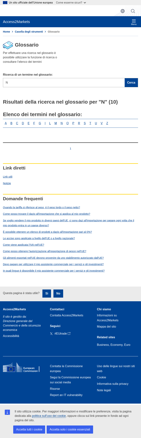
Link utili (7, 176)
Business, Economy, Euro (113, 344)
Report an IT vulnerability (66, 395)
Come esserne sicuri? (71, 2)
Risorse (55, 388)
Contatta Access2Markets (66, 315)
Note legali (104, 390)
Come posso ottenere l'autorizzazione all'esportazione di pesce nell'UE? (44, 251)
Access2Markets (14, 309)
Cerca (133, 11)
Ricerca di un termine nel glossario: (28, 74)
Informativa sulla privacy (113, 383)
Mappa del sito (106, 326)
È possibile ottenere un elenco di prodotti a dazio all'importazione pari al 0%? (47, 231)
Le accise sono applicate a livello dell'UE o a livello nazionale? (39, 238)
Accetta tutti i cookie (29, 429)
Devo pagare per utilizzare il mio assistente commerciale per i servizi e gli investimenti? (53, 264)
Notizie (7, 183)
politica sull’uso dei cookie (49, 415)
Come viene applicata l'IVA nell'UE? (23, 244)
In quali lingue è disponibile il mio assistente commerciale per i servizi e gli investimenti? (54, 270)
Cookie (101, 377)
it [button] (122, 11)
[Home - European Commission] (23, 368)
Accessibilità (11, 336)
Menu (134, 22)
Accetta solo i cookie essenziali (70, 429)
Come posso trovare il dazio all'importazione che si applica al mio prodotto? (46, 213)
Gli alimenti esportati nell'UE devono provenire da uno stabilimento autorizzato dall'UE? (53, 257)
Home (6, 31)
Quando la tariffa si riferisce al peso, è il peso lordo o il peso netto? (41, 207)
